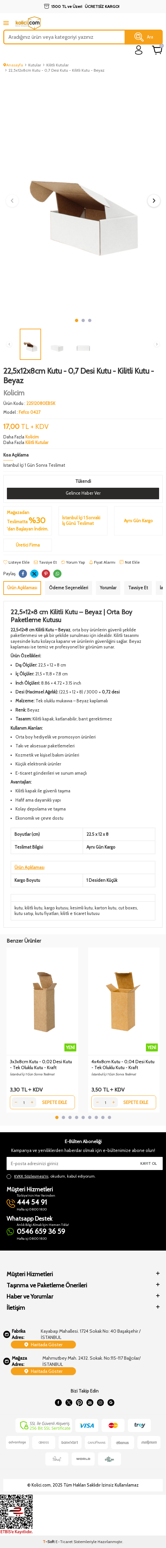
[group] (83, 196)
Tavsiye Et (45, 562)
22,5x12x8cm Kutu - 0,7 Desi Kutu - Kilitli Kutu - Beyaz (57, 70)
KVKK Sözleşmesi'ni (31, 1176)
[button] (76, 320)
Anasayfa (13, 64)
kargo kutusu (56, 907)
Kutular (34, 64)
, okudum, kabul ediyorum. (51, 1176)
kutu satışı (23, 913)
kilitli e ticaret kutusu (80, 913)
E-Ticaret (64, 1541)
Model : (21, 412)
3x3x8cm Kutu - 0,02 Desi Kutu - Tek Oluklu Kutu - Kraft (41, 1064)
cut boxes (127, 907)
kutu (18, 907)
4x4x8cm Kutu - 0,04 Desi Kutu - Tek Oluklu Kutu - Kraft (122, 1064)
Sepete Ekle (54, 1102)
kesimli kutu (81, 907)
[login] (139, 50)
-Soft (49, 1541)
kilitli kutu (33, 907)
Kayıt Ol (148, 1163)
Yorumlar (108, 587)
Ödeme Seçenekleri (68, 587)
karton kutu (105, 907)
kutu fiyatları (47, 913)
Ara (143, 37)
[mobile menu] (6, 23)
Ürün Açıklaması (22, 587)
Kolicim (13, 393)
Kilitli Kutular (57, 64)
